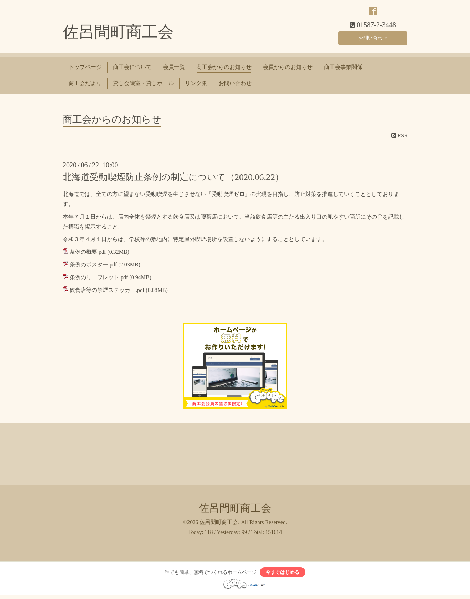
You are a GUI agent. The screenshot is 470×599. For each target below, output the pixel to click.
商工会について (132, 70)
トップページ (85, 70)
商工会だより (85, 85)
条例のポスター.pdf (93, 267)
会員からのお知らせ (288, 70)
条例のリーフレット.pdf (99, 280)
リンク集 (196, 85)
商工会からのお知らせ (224, 70)
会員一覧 (174, 70)
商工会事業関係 (343, 70)
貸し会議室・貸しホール (143, 85)
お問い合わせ (372, 39)
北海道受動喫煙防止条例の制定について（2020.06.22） (173, 180)
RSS (399, 138)
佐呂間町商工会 (118, 34)
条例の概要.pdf (88, 255)
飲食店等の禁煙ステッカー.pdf (107, 292)
